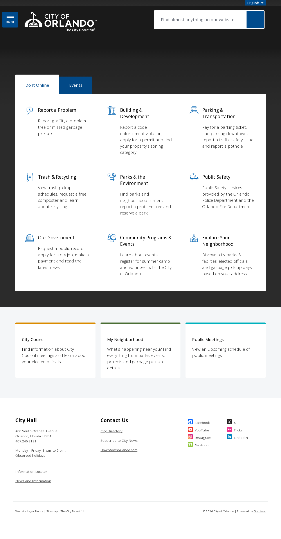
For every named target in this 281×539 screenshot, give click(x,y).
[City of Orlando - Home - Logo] (61, 22)
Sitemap (52, 511)
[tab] (37, 84)
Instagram (203, 437)
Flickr (238, 429)
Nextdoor (202, 444)
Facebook (202, 422)
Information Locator (31, 471)
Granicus (260, 511)
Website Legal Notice (29, 511)
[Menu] (10, 20)
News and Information (33, 481)
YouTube (202, 429)
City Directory (111, 431)
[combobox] (255, 3)
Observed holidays (30, 455)
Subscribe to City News (119, 440)
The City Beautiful (72, 511)
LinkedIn (241, 437)
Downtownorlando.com (119, 450)
